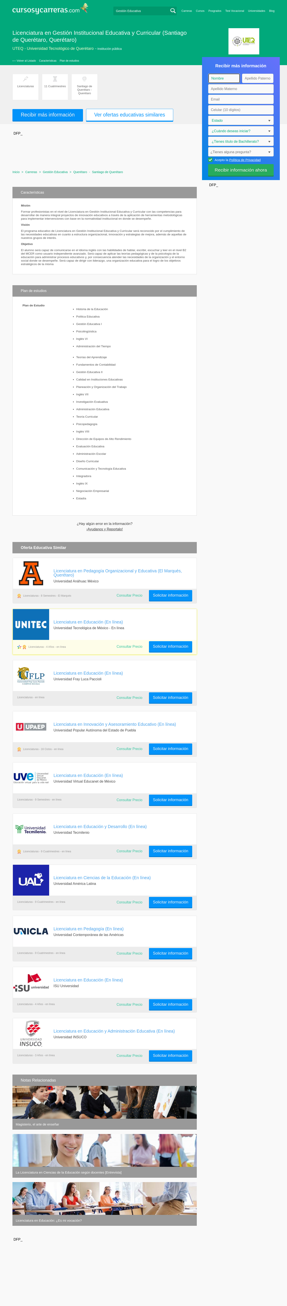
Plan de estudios (69, 60)
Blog (272, 11)
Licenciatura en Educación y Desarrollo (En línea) (100, 826)
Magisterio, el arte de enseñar (37, 1124)
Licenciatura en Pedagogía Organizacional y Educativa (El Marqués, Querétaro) (118, 572)
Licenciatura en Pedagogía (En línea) (89, 928)
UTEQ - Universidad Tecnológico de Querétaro (53, 48)
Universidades (256, 11)
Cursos (200, 11)
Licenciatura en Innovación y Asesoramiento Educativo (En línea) (115, 724)
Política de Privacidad (245, 160)
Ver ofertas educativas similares (129, 115)
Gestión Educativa (55, 172)
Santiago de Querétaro (107, 172)
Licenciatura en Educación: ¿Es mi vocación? (49, 1220)
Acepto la (237, 160)
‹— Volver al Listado (24, 60)
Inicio (16, 172)
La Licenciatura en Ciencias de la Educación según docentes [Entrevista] (68, 1172)
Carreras (187, 11)
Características (48, 60)
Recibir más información (48, 115)
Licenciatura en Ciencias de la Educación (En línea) (102, 877)
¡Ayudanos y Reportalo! (104, 529)
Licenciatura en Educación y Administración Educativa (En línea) (114, 1031)
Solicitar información (170, 595)
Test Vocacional (234, 11)
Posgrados (214, 11)
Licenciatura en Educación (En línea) (88, 622)
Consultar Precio (129, 595)
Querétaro (80, 172)
